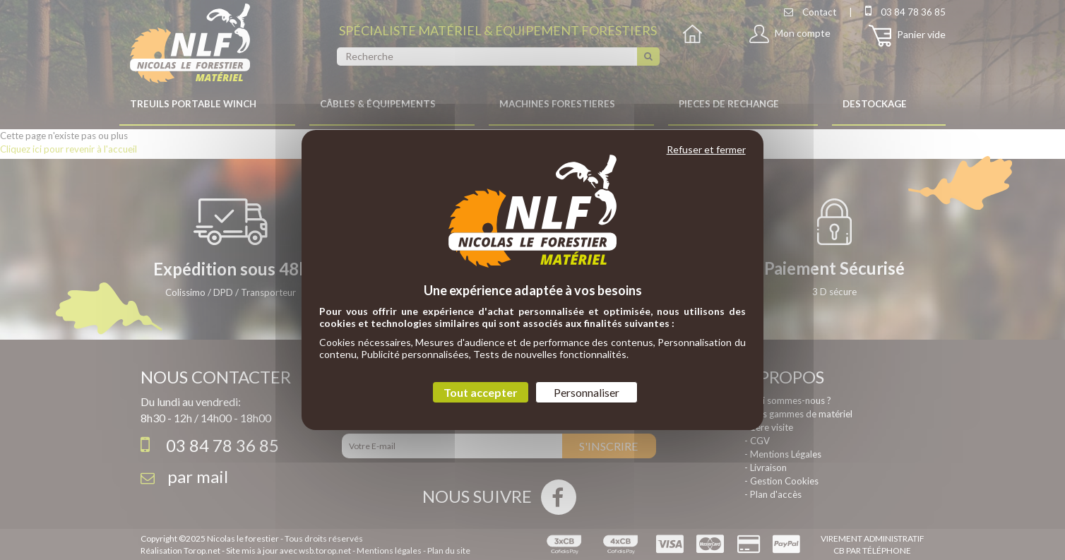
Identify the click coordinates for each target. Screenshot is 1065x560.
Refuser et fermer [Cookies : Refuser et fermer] (706, 149)
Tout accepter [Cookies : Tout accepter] (481, 392)
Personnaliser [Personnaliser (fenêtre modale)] (586, 392)
